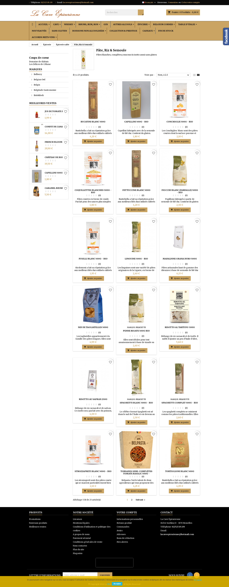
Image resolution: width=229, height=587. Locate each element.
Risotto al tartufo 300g (180, 327)
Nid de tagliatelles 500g (93, 327)
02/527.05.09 (46, 2)
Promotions (34, 519)
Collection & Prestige (123, 30)
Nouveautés (39, 30)
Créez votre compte (190, 2)
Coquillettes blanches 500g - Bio (93, 191)
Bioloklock (38, 95)
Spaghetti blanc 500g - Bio (136, 402)
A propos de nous (81, 534)
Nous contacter (80, 546)
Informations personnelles (130, 519)
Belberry (37, 74)
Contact (167, 512)
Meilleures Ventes (42, 103)
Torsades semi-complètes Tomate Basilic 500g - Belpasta (136, 473)
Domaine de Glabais (38, 61)
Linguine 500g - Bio (136, 258)
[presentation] (114, 562)
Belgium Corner (163, 24)
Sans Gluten (59, 30)
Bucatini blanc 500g (93, 121)
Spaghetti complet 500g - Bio (180, 402)
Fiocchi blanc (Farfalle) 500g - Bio (180, 191)
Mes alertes (122, 542)
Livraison (77, 519)
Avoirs (120, 530)
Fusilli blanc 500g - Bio (93, 258)
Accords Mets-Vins (43, 37)
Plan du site (78, 549)
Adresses (121, 534)
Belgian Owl (39, 79)
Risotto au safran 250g (93, 399)
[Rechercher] (124, 12)
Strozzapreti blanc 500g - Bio (93, 471)
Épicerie (143, 24)
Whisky (68, 24)
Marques (35, 69)
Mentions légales (81, 523)
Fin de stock (165, 30)
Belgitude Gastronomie (44, 90)
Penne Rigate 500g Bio (136, 330)
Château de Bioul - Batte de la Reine (56, 157)
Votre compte (127, 512)
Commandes (123, 527)
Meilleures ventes (37, 527)
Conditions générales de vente (87, 542)
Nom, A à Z (174, 75)
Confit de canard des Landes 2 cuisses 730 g (56, 126)
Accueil (43, 24)
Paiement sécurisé (82, 538)
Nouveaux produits (38, 523)
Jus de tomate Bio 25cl (56, 111)
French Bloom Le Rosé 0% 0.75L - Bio (56, 142)
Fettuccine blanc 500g (136, 190)
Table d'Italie (186, 24)
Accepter (117, 584)
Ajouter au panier (93, 141)
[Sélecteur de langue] (149, 2)
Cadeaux (148, 30)
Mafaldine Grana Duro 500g (180, 258)
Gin (106, 24)
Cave (56, 24)
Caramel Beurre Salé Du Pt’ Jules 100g (56, 188)
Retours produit (124, 523)
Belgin (36, 85)
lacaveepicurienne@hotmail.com (78, 2)
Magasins (77, 553)
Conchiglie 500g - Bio (179, 121)
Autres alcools (122, 24)
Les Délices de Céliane (40, 64)
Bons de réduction (125, 538)
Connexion (173, 2)
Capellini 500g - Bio (56, 173)
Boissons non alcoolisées (88, 30)
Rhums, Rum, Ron (88, 24)
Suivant (141, 500)
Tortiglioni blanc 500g (179, 471)
